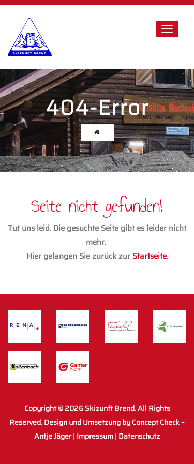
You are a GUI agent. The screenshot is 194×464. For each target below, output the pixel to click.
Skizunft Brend (110, 408)
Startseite (149, 256)
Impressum (95, 436)
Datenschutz (139, 436)
